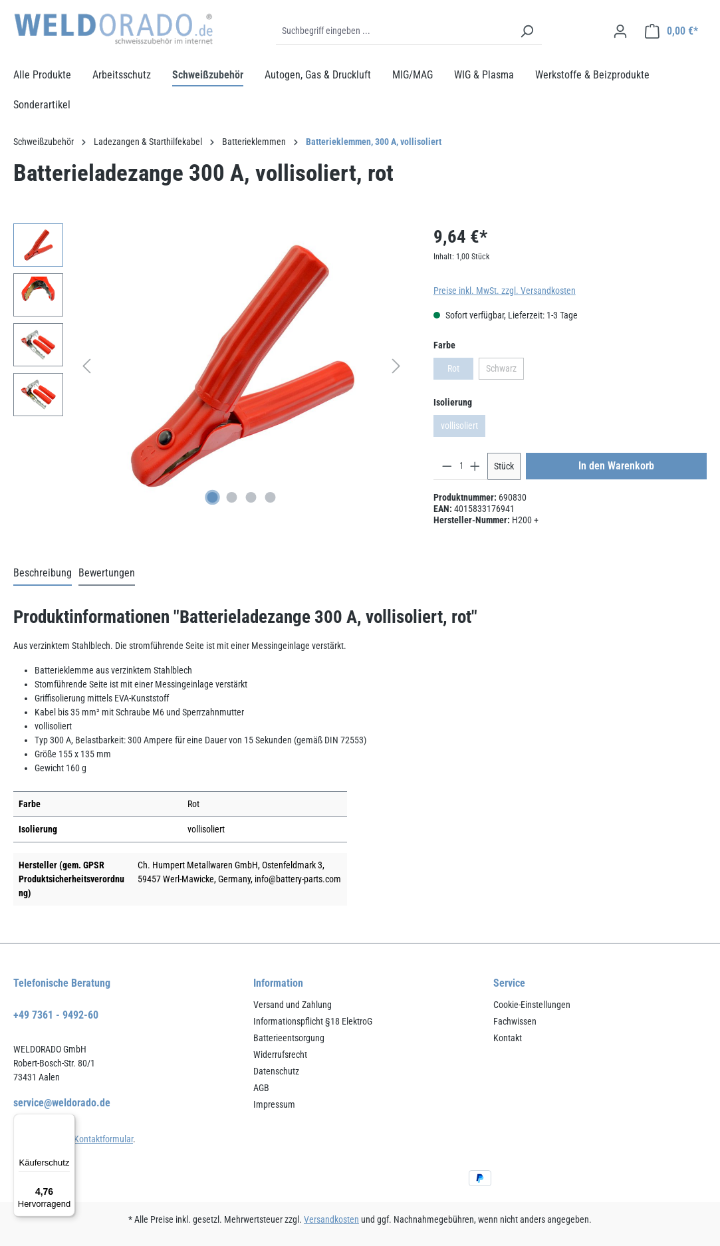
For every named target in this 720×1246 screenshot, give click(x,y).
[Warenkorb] (671, 31)
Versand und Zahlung (292, 1004)
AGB (261, 1087)
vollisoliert (463, 428)
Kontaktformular (103, 1139)
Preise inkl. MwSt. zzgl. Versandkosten (504, 290)
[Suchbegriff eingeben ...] (394, 31)
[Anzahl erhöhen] (475, 466)
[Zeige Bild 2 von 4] (232, 497)
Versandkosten (331, 1219)
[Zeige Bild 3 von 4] (251, 497)
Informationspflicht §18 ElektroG (312, 1021)
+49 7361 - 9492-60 (55, 1015)
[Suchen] (526, 31)
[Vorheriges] (86, 366)
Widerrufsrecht (280, 1054)
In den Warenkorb (616, 465)
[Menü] (67, 1122)
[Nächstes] (396, 366)
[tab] (42, 574)
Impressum (274, 1104)
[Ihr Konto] (620, 31)
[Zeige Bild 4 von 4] (270, 497)
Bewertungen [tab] (106, 572)
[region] (210, 366)
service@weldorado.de (61, 1102)
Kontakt (507, 1038)
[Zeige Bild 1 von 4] (212, 497)
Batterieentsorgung (288, 1038)
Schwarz (505, 371)
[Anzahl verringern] (447, 466)
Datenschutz (276, 1071)
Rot (460, 371)
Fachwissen (515, 1021)
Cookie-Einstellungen (531, 1004)
